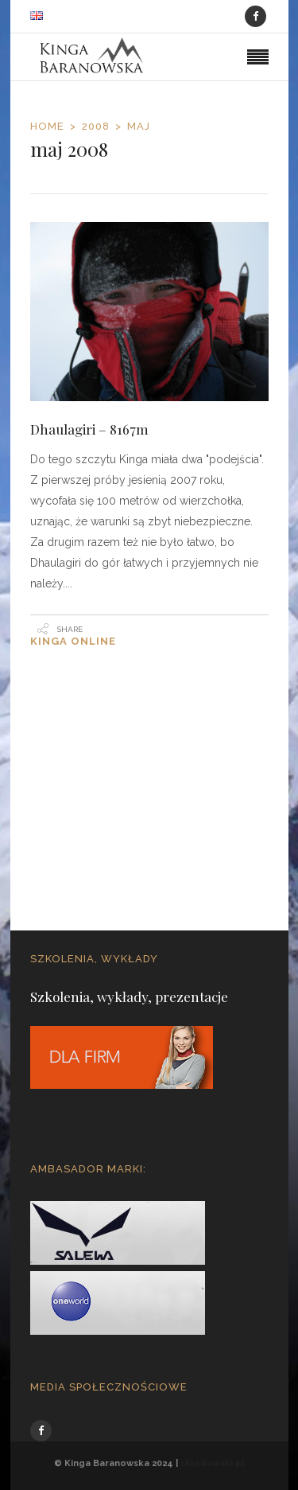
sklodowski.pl (212, 1463)
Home (47, 126)
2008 (96, 126)
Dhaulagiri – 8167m (89, 429)
